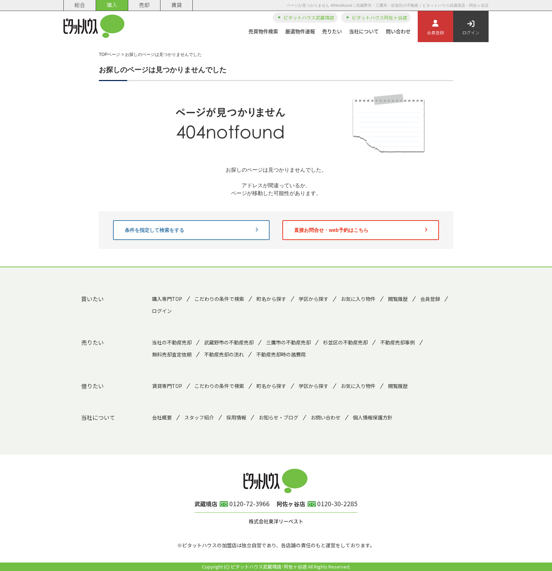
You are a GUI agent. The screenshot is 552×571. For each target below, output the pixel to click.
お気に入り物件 (358, 298)
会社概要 (162, 417)
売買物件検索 (263, 31)
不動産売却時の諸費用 (281, 354)
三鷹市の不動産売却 (288, 342)
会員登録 (435, 27)
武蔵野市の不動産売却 (229, 342)
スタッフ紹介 (199, 417)
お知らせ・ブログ (278, 417)
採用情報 (236, 417)
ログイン (470, 28)
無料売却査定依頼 (172, 354)
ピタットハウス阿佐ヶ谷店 (379, 17)
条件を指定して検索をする (191, 230)
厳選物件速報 (300, 31)
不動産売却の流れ (224, 354)
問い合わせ (398, 31)
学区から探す (313, 298)
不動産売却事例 (397, 342)
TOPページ (109, 54)
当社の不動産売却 (172, 342)
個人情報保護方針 (373, 417)
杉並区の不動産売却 (345, 342)
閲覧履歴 (398, 298)
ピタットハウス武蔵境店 (308, 17)
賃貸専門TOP (167, 385)
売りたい (332, 31)
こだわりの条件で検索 (219, 298)
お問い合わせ (325, 417)
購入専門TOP (167, 298)
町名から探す (271, 298)
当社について (364, 31)
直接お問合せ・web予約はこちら (360, 230)
